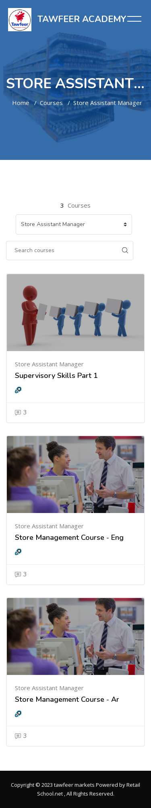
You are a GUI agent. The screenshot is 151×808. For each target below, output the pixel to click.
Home (20, 103)
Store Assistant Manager (107, 103)
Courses (51, 103)
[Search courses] (61, 250)
